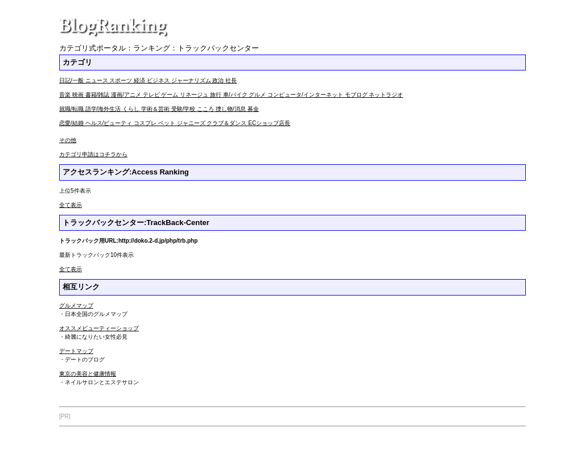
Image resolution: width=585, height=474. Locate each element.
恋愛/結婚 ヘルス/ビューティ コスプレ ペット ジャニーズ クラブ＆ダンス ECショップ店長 (174, 123)
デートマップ (76, 351)
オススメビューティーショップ (99, 328)
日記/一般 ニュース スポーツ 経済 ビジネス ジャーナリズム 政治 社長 (148, 80)
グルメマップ (76, 305)
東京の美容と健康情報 (87, 374)
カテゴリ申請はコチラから (93, 154)
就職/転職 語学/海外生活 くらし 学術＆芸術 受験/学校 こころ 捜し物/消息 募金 (159, 109)
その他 (67, 140)
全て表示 (70, 205)
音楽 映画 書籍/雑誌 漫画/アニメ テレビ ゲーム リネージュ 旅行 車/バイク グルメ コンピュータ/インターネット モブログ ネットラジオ (231, 95)
